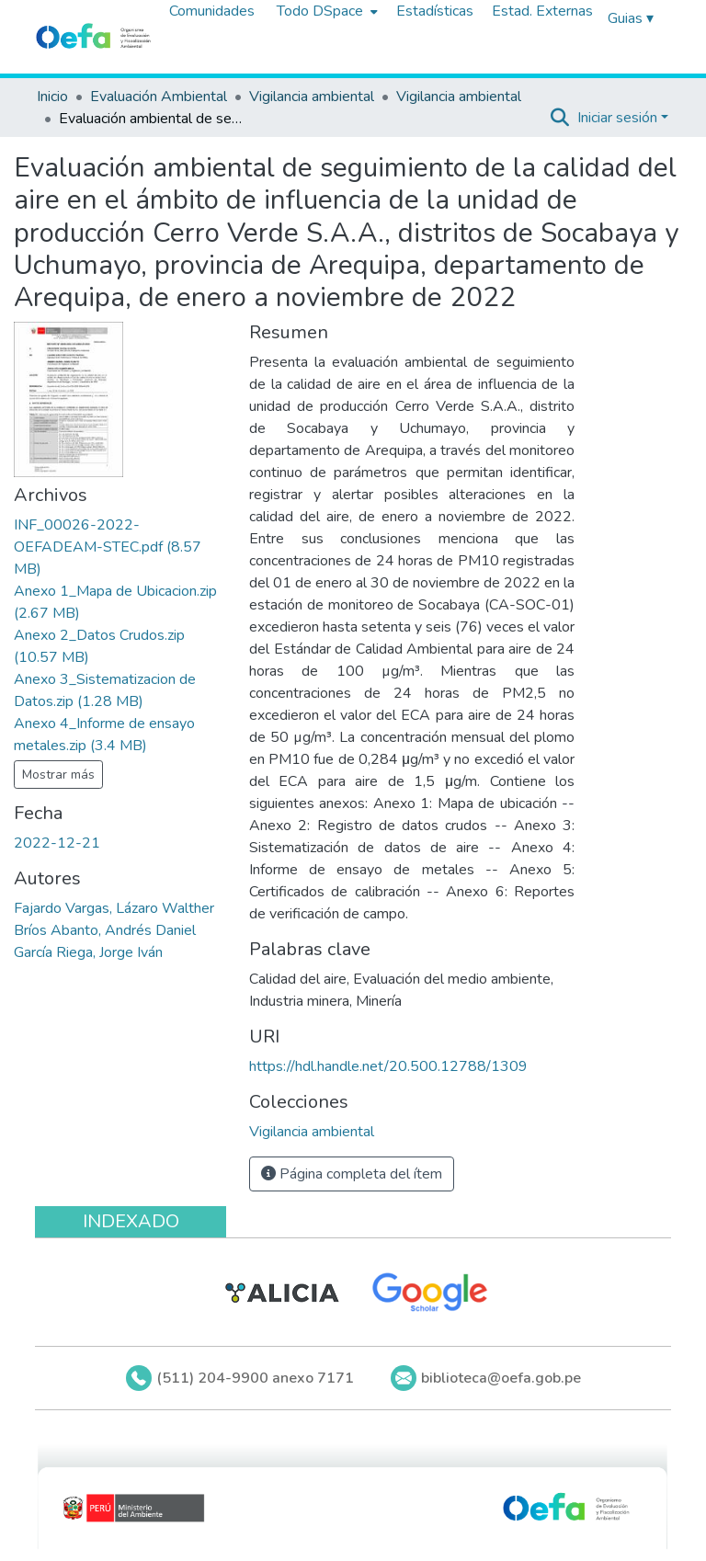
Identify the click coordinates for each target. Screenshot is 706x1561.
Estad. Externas (542, 11)
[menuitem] (325, 11)
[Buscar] (560, 118)
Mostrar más (58, 774)
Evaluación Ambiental (158, 96)
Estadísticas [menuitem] (434, 11)
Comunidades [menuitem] (212, 11)
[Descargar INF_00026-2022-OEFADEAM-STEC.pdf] (107, 547)
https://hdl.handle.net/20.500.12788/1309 (388, 1066)
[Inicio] (93, 36)
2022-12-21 (57, 843)
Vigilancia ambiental (311, 96)
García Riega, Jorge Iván (88, 952)
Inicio (52, 96)
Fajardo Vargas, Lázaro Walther (114, 908)
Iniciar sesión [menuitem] (617, 118)
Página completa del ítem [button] (351, 1174)
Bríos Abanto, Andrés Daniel (105, 930)
